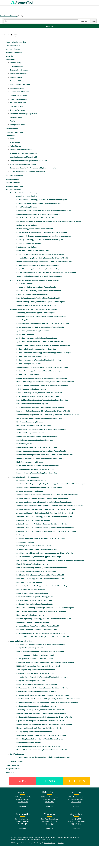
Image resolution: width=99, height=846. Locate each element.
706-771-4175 (23, 824)
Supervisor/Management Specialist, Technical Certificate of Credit (42, 367)
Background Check (17, 124)
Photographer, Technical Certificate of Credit (34, 731)
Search (94, 21)
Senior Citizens (16, 117)
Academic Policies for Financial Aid (23, 153)
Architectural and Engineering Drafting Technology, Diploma (39, 487)
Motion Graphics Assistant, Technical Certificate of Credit (39, 728)
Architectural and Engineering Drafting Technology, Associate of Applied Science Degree (50, 484)
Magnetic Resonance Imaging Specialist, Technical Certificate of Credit (44, 261)
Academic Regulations (14, 175)
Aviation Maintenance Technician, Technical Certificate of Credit (41, 524)
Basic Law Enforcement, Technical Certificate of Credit (37, 396)
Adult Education (12, 129)
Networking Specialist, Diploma (28, 742)
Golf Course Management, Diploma (30, 433)
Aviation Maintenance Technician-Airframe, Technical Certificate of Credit (45, 527)
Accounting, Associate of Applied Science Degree (35, 312)
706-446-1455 (49, 802)
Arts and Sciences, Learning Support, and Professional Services (34, 280)
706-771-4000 (23, 802)
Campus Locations (13, 769)
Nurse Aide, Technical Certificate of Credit (32, 250)
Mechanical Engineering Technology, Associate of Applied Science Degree (45, 608)
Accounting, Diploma (24, 320)
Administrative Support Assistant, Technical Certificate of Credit (41, 378)
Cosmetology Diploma (25, 542)
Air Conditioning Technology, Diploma (31, 480)
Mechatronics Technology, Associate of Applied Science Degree (41, 611)
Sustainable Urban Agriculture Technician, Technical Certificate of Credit (44, 455)
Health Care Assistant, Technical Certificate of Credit (37, 218)
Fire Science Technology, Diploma (29, 422)
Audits (12, 121)
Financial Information (14, 132)
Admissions (10, 59)
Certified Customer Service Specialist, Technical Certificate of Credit (43, 757)
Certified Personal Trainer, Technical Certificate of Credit (38, 203)
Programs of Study (13, 190)
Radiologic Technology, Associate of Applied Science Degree (40, 254)
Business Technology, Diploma (28, 374)
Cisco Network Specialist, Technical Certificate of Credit (38, 746)
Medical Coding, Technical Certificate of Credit (34, 229)
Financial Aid (10, 135)
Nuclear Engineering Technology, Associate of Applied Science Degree (43, 619)
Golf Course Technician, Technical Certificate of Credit (37, 436)
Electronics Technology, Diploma (29, 582)
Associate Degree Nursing (26, 196)
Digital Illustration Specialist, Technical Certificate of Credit (40, 721)
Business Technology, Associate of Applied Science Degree (39, 371)
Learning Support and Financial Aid (23, 157)
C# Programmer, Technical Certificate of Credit (34, 659)
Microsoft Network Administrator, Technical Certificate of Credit (41, 750)
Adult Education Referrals (20, 84)
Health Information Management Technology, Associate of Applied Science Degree (48, 221)
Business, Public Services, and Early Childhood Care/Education (34, 309)
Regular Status (16, 77)
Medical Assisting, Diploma (26, 225)
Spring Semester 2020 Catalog (8, 16)
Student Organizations (15, 186)
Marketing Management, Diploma (29, 462)
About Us (9, 56)
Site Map (13, 837)
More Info (22, 806)
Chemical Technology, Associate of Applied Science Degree (39, 557)
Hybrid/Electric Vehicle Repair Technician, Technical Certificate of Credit (44, 553)
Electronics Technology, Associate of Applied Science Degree (40, 578)
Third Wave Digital (49, 843)
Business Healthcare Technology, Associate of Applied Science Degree (43, 353)
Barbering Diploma (23, 535)
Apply (22, 781)
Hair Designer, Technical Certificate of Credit (33, 546)
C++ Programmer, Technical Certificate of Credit (35, 655)
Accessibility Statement (25, 837)
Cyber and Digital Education (21, 641)
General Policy (15, 63)
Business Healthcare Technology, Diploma (33, 356)
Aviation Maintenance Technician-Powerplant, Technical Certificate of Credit (46, 531)
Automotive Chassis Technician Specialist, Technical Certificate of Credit (44, 513)
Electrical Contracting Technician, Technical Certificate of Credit (41, 568)
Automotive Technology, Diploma (29, 491)
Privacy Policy (45, 840)
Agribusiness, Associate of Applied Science (33, 331)
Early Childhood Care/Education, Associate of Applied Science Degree (43, 400)
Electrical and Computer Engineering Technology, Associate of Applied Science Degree (50, 560)
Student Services (12, 179)
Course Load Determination (21, 150)
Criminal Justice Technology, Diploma (31, 389)
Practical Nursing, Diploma (26, 247)
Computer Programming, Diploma (29, 648)
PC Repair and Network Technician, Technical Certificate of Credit (42, 688)
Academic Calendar (13, 49)
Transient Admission (18, 103)
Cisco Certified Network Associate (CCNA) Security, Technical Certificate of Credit (48, 699)
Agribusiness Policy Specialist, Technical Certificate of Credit (40, 342)
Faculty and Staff (12, 765)
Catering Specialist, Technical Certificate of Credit (36, 287)
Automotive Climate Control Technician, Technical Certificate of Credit (44, 502)
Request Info (76, 781)
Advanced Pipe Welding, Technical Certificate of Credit (37, 626)
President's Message (14, 52)
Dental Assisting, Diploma (26, 207)
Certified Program (17, 754)
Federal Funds (15, 146)
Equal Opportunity (13, 45)
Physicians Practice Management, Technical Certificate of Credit (41, 232)
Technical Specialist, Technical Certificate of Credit (36, 305)
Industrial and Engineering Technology (25, 477)
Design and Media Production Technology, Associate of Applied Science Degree (47, 702)
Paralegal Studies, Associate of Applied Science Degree (37, 473)
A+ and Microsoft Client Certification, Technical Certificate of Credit (42, 695)
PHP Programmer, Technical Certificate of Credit (35, 673)
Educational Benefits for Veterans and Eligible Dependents (33, 168)
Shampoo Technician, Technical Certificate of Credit (36, 549)
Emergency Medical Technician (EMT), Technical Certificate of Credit (43, 411)
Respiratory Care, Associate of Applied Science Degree (37, 265)
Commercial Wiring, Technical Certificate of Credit (36, 571)
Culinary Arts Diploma (24, 283)
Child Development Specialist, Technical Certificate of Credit (40, 407)
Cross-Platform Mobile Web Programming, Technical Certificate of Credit (45, 662)
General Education (17, 761)
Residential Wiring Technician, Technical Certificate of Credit (40, 575)
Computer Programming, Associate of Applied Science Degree (40, 644)
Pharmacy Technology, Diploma (28, 243)
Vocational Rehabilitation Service (23, 164)
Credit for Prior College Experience (23, 114)
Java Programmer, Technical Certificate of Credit (35, 670)
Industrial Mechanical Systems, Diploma (32, 593)
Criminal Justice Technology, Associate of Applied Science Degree (42, 385)
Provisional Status (17, 81)
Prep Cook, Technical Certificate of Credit (32, 294)
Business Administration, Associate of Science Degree (37, 349)
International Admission (19, 92)
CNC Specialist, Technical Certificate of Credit (34, 600)
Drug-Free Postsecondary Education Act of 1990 (28, 160)
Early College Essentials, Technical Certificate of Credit (38, 298)
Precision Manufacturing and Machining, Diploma (35, 597)
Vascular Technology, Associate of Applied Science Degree (39, 276)
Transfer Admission (17, 110)
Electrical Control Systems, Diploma (30, 589)
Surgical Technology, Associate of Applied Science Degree (39, 269)
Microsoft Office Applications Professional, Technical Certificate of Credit (45, 382)
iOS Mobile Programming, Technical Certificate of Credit (38, 666)
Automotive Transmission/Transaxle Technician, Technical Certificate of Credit (47, 495)
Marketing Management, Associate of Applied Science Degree (40, 458)
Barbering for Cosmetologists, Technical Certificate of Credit (40, 538)
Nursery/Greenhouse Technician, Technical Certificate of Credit (41, 451)
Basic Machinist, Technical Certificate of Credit (34, 604)
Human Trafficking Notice (19, 840)
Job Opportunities (34, 840)
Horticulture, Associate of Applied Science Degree (35, 440)
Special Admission (17, 88)
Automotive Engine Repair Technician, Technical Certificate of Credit (43, 498)
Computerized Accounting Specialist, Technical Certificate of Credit (42, 323)
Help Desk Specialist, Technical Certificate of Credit (36, 684)
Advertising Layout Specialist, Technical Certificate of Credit (40, 710)
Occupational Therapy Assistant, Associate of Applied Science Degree (43, 236)
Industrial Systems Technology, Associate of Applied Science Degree (43, 586)
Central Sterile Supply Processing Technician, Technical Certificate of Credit (46, 272)
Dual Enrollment (16, 106)
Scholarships (15, 142)
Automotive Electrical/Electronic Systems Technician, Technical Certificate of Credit (49, 506)
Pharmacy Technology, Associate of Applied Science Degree (39, 240)
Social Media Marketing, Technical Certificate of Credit (37, 465)
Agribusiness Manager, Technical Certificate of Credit (37, 338)
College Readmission (18, 95)
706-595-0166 (49, 824)
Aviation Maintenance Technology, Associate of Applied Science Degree (44, 516)
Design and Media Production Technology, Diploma (36, 706)
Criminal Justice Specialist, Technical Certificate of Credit (39, 393)
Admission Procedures (18, 73)
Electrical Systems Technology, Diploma (32, 564)
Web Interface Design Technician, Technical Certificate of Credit (41, 735)
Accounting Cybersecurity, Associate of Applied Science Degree (41, 316)
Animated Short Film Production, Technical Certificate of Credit (41, 713)
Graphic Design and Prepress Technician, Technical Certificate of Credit (44, 724)
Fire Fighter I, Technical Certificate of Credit (33, 425)
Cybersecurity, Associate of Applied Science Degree (36, 691)
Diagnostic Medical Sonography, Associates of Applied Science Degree (43, 210)
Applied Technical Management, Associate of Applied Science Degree (43, 345)
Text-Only (61, 843)
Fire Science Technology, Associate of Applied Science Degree (40, 418)
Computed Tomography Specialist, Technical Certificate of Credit (42, 258)
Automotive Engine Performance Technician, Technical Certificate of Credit (45, 509)
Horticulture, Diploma (25, 444)
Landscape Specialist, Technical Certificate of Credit (36, 447)
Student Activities (13, 183)
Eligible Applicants (17, 66)
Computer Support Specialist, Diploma (31, 680)
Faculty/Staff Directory (71, 837)
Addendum (10, 772)
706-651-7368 (76, 802)
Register (49, 781)
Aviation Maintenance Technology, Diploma (33, 520)
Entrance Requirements (19, 70)
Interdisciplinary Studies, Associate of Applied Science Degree (40, 302)
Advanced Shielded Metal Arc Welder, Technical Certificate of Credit (42, 637)
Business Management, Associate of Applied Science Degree (39, 360)
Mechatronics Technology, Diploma (30, 615)
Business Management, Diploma (29, 363)
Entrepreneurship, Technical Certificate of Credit (35, 469)
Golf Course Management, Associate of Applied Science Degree (41, 429)
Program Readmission (18, 99)
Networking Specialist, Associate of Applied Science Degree (39, 739)
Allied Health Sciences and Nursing (23, 193)
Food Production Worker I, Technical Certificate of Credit (38, 291)
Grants (12, 139)
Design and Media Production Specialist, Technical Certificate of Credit (44, 717)
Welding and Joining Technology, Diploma (32, 622)
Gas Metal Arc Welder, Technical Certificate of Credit (36, 629)
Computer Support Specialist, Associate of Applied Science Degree (42, 677)
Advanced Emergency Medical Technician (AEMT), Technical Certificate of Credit (47, 414)
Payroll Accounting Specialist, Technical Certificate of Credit (40, 327)
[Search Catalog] (41, 21)
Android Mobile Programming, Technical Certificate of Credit (40, 651)
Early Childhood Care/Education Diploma (32, 404)
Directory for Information (16, 42)
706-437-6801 (76, 824)
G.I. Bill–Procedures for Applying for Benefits (27, 171)
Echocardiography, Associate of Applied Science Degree (38, 214)
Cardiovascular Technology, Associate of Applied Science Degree (41, 199)
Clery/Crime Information (42, 837)
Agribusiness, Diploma (25, 334)
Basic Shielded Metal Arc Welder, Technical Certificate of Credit (41, 633)
